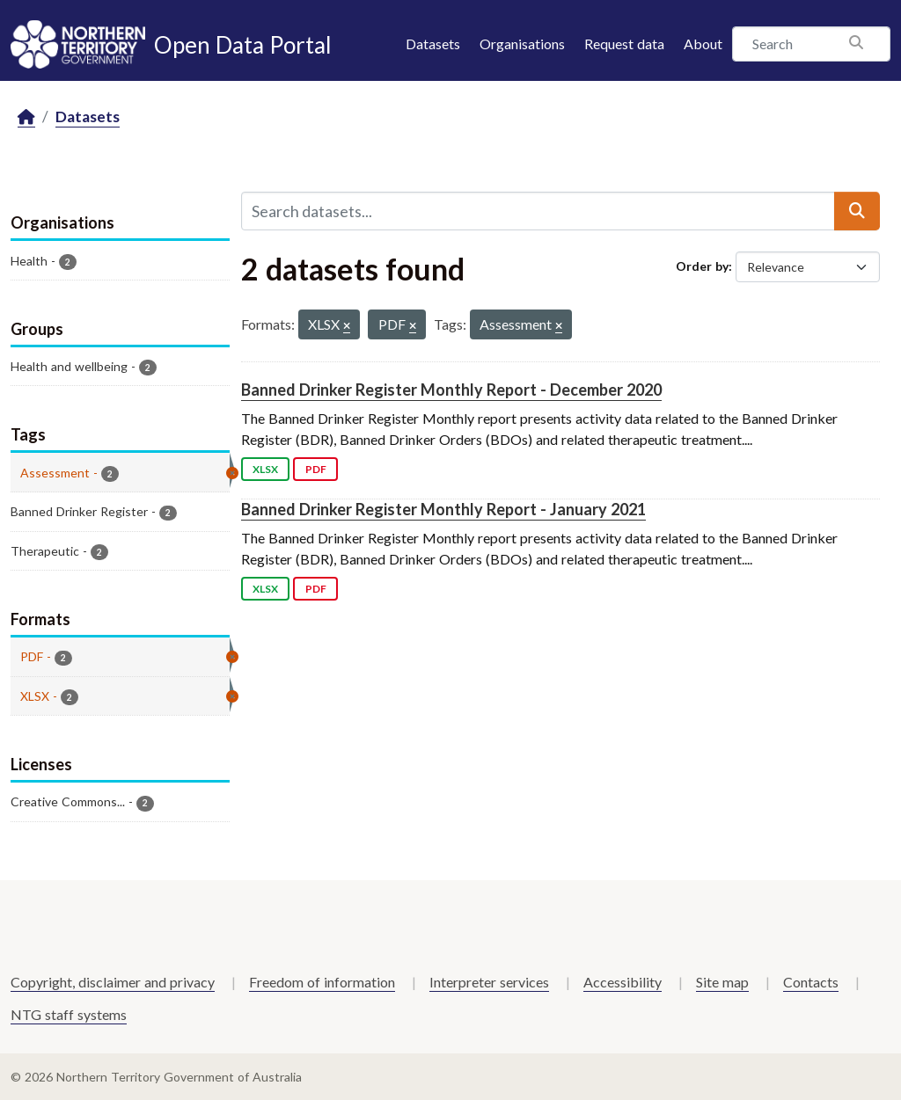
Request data (624, 43)
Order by (702, 266)
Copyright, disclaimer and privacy (113, 981)
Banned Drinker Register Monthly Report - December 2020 (451, 389)
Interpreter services (489, 981)
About (703, 43)
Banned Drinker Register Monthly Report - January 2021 (443, 509)
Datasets (433, 43)
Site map (722, 981)
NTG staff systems (69, 1014)
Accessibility (622, 981)
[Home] (26, 117)
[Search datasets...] (538, 211)
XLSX (265, 469)
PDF (315, 469)
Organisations (522, 43)
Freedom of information (322, 981)
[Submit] (857, 211)
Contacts (811, 981)
